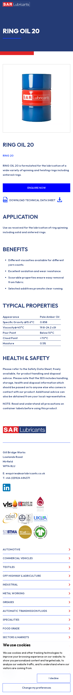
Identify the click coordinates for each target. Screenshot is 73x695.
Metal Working (13, 593)
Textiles (9, 567)
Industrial (10, 584)
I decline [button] (53, 678)
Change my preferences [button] (36, 687)
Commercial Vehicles (18, 558)
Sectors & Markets (16, 637)
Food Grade (11, 628)
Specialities (11, 619)
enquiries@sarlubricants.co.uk (25, 473)
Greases (8, 602)
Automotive (11, 549)
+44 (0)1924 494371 (18, 478)
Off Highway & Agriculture (22, 575)
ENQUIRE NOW (36, 187)
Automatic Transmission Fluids (25, 611)
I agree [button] (19, 678)
